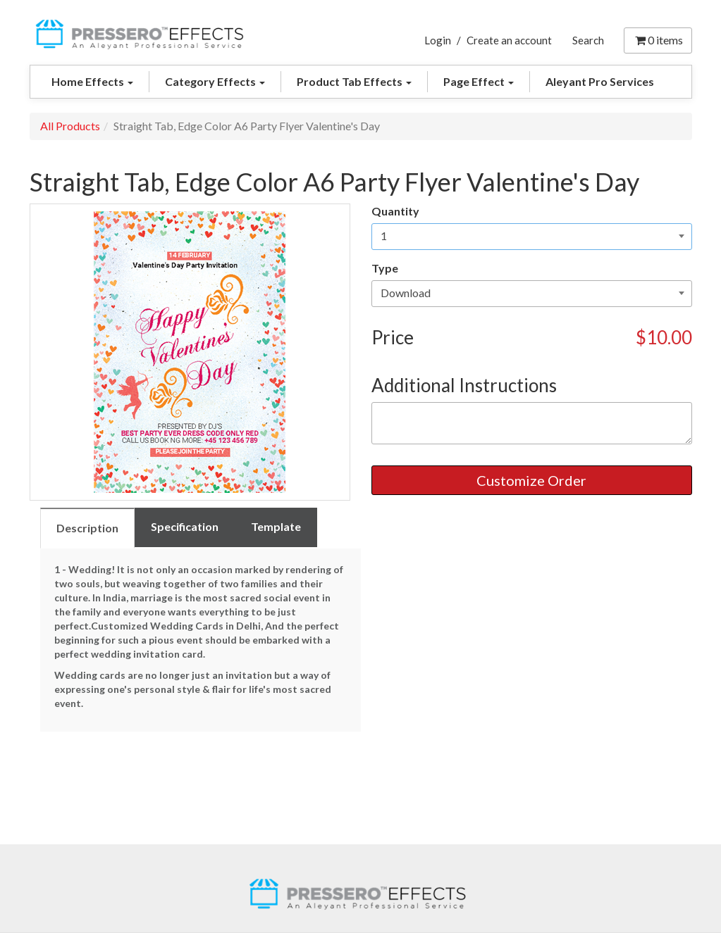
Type (384, 268)
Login (437, 40)
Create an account (509, 40)
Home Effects (92, 81)
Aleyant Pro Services (600, 81)
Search (588, 40)
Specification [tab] (184, 526)
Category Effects (215, 81)
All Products (70, 125)
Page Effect (478, 81)
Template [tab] (276, 526)
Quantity (395, 211)
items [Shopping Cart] (658, 39)
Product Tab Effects (354, 81)
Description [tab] (87, 527)
